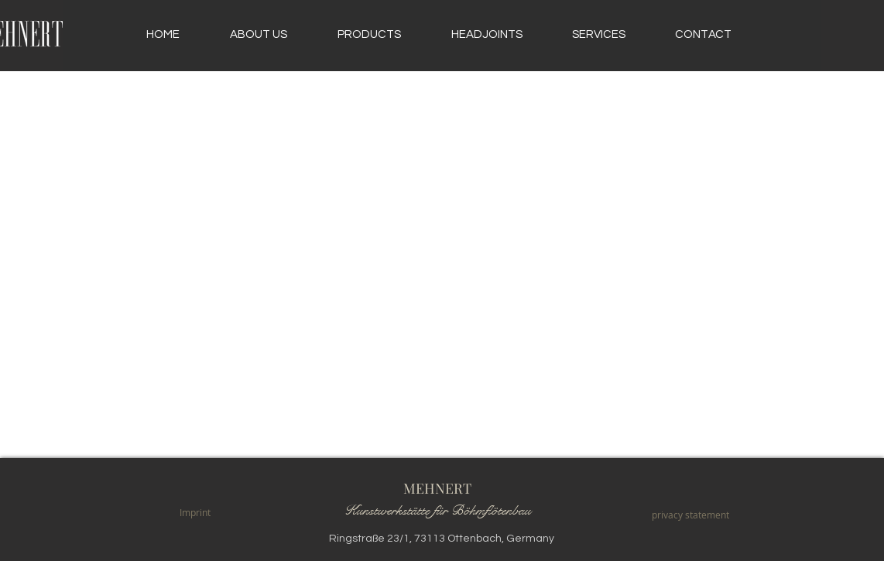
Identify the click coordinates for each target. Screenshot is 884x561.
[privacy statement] (690, 514)
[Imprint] (194, 512)
